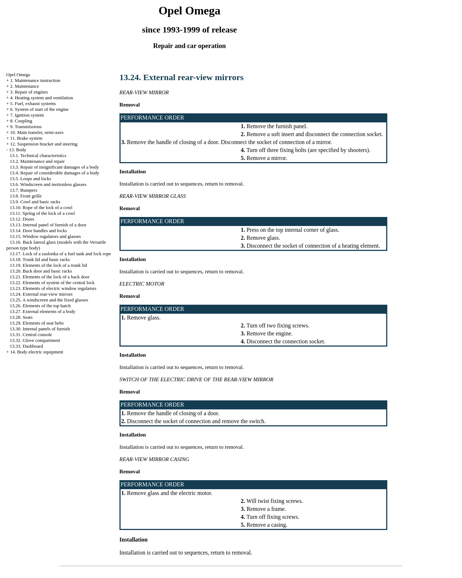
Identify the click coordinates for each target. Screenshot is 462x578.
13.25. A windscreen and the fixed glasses (49, 300)
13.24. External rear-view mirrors (41, 294)
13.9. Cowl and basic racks (35, 201)
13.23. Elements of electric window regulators (53, 288)
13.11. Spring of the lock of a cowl (42, 213)
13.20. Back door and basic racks (41, 271)
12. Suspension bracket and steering (44, 144)
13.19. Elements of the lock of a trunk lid (48, 265)
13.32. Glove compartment (35, 340)
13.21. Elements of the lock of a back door (50, 276)
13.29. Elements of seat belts (37, 323)
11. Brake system (26, 138)
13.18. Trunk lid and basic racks (40, 259)
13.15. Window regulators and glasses (45, 236)
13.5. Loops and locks (30, 178)
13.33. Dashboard (26, 346)
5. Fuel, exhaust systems (33, 103)
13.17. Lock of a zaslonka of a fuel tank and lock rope (60, 253)
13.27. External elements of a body (42, 311)
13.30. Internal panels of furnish (40, 328)
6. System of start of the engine (39, 109)
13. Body (17, 149)
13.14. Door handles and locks (38, 230)
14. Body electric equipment (36, 352)
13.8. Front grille (26, 196)
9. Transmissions (26, 126)
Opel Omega (18, 74)
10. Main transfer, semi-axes (37, 132)
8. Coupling (21, 120)
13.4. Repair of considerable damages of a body (54, 172)
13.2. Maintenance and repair (37, 161)
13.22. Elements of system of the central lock (52, 282)
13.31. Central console (31, 334)
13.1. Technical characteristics (38, 155)
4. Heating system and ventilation (41, 97)
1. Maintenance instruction (35, 80)
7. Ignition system (27, 115)
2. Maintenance (24, 86)
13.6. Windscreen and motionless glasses (48, 184)
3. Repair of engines (29, 92)
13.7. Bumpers (23, 190)
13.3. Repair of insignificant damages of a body (54, 167)
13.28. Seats (21, 317)
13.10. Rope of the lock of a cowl (41, 207)
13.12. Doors (22, 219)
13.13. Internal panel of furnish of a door (48, 224)
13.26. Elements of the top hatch (40, 305)
